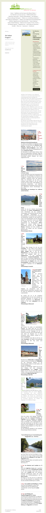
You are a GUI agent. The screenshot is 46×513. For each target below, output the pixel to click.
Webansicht (38, 511)
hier (27, 462)
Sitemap (14, 509)
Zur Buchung (36, 89)
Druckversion (8, 509)
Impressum (7, 52)
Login (40, 509)
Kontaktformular (8, 49)
